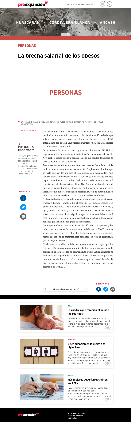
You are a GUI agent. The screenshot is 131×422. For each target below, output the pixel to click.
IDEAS (70, 306)
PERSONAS (27, 46)
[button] (28, 216)
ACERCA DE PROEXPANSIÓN (80, 5)
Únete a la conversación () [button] (66, 289)
